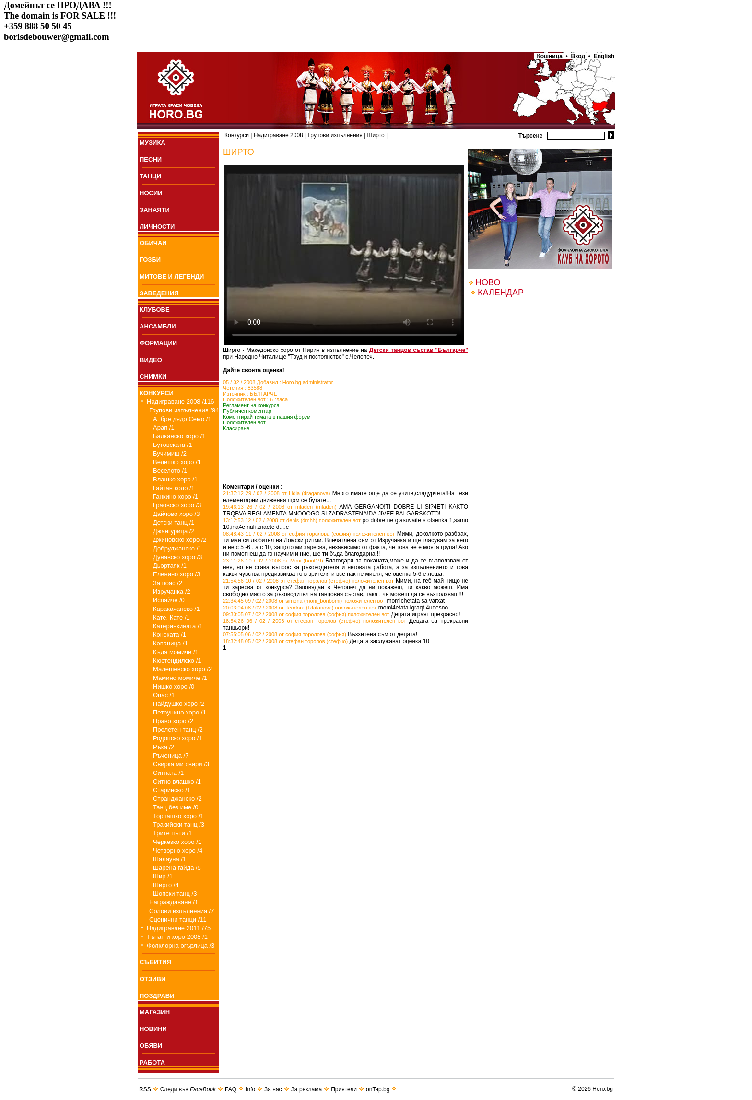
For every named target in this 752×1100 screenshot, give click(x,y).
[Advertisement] (335, 469)
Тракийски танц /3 (178, 824)
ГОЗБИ (150, 259)
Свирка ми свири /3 (181, 764)
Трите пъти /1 (172, 833)
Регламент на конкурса (251, 405)
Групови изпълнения (335, 135)
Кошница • (551, 56)
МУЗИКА (152, 142)
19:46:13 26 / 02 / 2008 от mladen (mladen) (280, 507)
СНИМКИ (153, 376)
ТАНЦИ (150, 176)
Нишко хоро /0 (173, 686)
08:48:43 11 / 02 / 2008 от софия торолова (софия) (287, 534)
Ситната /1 (168, 772)
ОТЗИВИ (152, 979)
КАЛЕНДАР (501, 292)
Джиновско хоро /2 (180, 539)
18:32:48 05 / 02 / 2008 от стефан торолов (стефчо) (285, 641)
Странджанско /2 (177, 798)
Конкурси (236, 135)
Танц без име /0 (176, 807)
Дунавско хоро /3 (177, 557)
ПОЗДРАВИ (157, 995)
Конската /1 (169, 634)
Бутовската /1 (172, 444)
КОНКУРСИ (157, 393)
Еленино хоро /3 (176, 574)
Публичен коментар (247, 411)
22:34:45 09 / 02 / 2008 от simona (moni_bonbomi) (282, 601)
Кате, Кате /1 (171, 617)
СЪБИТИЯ (155, 962)
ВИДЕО (151, 359)
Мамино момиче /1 (180, 677)
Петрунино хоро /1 (179, 712)
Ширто (376, 135)
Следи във (188, 1089)
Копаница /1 (170, 643)
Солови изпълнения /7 (181, 910)
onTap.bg (377, 1089)
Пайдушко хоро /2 (179, 703)
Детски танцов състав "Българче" (418, 350)
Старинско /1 (171, 790)
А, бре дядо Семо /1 (182, 418)
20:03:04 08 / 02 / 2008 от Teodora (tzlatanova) (278, 607)
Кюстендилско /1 (177, 660)
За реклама (306, 1089)
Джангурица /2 (174, 531)
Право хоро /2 (173, 721)
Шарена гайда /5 (177, 867)
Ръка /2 (163, 746)
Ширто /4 (166, 885)
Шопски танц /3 (175, 893)
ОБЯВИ (151, 1045)
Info (250, 1089)
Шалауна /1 (169, 859)
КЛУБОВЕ (155, 309)
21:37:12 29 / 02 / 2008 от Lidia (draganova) (276, 493)
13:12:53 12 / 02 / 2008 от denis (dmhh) (270, 520)
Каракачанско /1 (176, 608)
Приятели (344, 1089)
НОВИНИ (153, 1028)
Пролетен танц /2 (178, 729)
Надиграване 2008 (278, 135)
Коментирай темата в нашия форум (267, 417)
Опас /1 (164, 695)
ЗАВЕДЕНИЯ (159, 293)
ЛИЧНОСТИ (157, 226)
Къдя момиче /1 (176, 651)
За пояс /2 (167, 582)
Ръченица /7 (170, 755)
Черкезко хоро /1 (177, 841)
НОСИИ (151, 193)
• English (601, 56)
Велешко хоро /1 (177, 462)
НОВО (487, 282)
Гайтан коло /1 (174, 487)
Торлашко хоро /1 (178, 815)
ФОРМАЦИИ (158, 343)
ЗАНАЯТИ (155, 209)
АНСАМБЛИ (158, 326)
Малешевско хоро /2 (182, 669)
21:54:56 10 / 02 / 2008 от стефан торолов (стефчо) (286, 581)
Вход (578, 56)
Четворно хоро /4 (177, 850)
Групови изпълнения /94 (184, 410)
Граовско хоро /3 (177, 505)
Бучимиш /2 (170, 453)
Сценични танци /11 (178, 919)
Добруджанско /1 (177, 548)
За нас (273, 1089)
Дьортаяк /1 (170, 565)
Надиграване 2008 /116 (180, 401)
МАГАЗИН (155, 1012)
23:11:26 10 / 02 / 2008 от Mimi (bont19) (273, 560)
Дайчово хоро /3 (176, 513)
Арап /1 (164, 427)
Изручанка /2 (171, 591)
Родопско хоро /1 (177, 738)
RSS (145, 1089)
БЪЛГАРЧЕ (263, 394)
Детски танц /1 (174, 522)
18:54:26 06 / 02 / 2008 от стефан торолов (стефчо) (291, 621)
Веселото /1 (170, 470)
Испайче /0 (169, 600)
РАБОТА (152, 1062)
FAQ (230, 1089)
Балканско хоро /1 (179, 436)
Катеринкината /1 (178, 626)
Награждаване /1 (173, 902)
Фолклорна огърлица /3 (180, 945)
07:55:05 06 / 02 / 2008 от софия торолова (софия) (284, 634)
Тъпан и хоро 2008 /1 (177, 936)
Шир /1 (163, 876)
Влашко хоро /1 (175, 479)
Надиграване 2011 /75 (179, 928)
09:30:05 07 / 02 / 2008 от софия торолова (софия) (284, 614)
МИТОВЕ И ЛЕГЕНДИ (172, 276)
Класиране (236, 428)
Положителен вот (244, 422)
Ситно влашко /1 (177, 781)
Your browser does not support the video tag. (344, 255)
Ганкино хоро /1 (175, 496)
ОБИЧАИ (153, 242)
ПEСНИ (151, 159)
